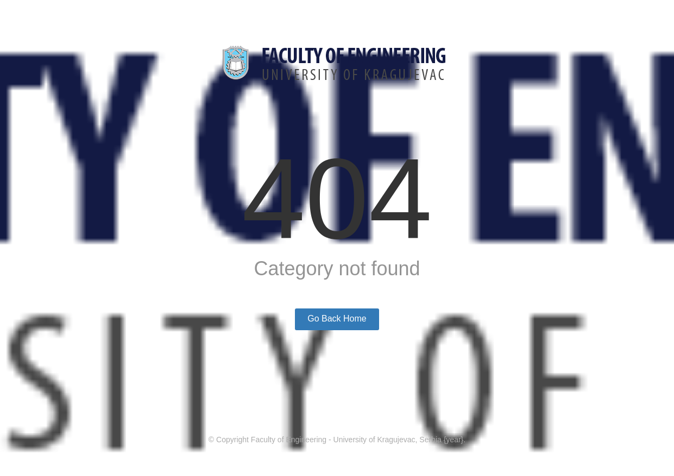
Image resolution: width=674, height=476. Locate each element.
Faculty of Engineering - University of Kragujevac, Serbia (346, 439)
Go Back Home (336, 318)
